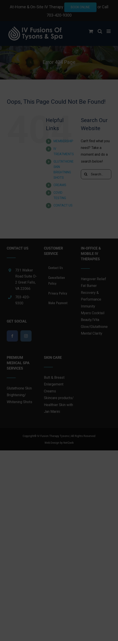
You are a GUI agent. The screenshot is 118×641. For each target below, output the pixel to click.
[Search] (86, 174)
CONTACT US (63, 205)
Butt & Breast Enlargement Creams (54, 384)
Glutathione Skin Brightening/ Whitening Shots (19, 395)
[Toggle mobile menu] (109, 31)
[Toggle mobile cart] (91, 31)
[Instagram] (26, 336)
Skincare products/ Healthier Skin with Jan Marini (59, 405)
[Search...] (96, 174)
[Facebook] (12, 336)
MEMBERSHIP (63, 141)
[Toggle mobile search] (100, 31)
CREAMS (60, 185)
